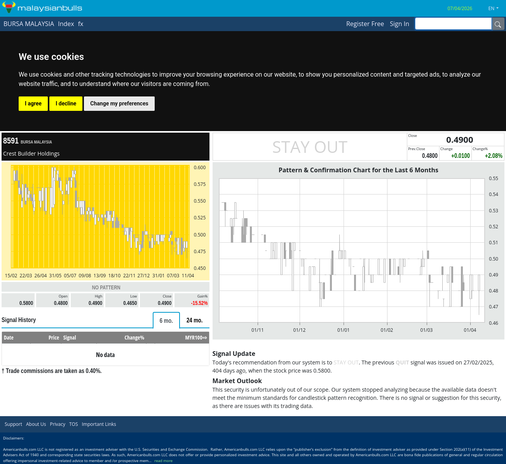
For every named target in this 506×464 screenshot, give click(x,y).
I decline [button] (66, 103)
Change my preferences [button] (119, 103)
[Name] (497, 24)
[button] (497, 8)
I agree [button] (33, 103)
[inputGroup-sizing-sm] (453, 24)
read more (163, 460)
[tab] (166, 320)
